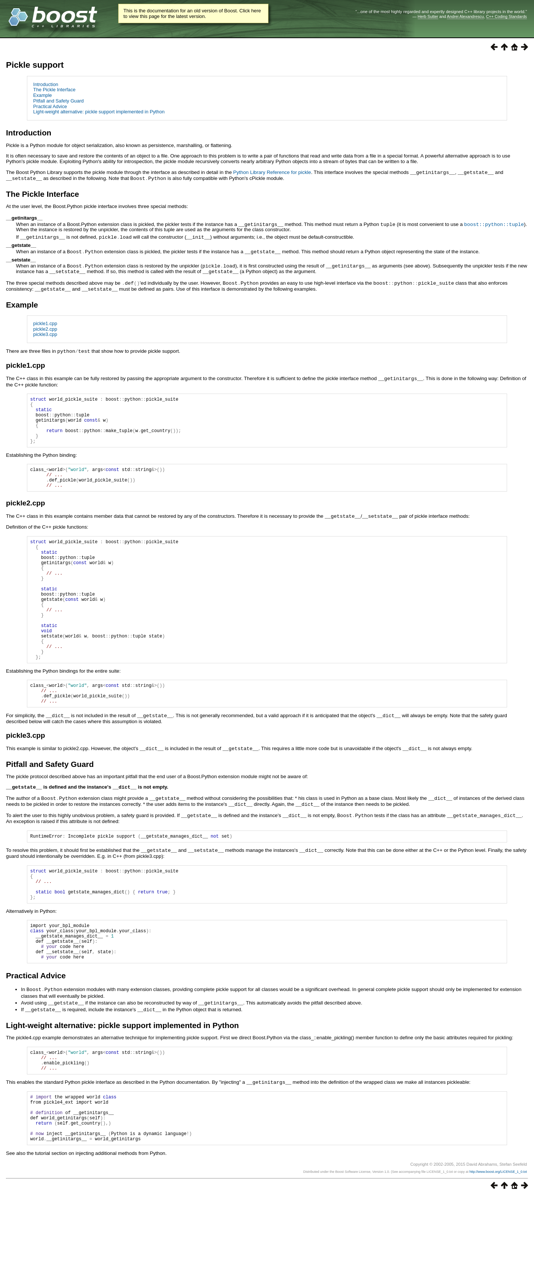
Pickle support (35, 65)
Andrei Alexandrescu (465, 16)
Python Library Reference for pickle (272, 172)
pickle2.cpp (45, 325)
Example (42, 95)
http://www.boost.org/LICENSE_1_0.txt (498, 1238)
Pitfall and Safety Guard (58, 101)
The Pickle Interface (54, 89)
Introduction (45, 84)
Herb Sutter (428, 16)
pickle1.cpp (45, 320)
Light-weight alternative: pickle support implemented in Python (99, 111)
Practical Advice (50, 106)
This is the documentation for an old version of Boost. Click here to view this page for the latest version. (192, 13)
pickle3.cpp (45, 331)
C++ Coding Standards (506, 16)
